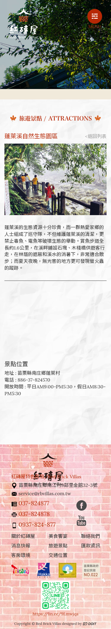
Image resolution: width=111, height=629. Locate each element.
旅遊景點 (58, 546)
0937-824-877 (37, 524)
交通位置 (58, 555)
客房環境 (20, 555)
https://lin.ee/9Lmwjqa (55, 614)
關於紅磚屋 (23, 536)
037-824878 (34, 513)
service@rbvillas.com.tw (45, 493)
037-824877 (34, 503)
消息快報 (20, 546)
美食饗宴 (58, 536)
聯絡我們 (90, 536)
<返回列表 (96, 136)
